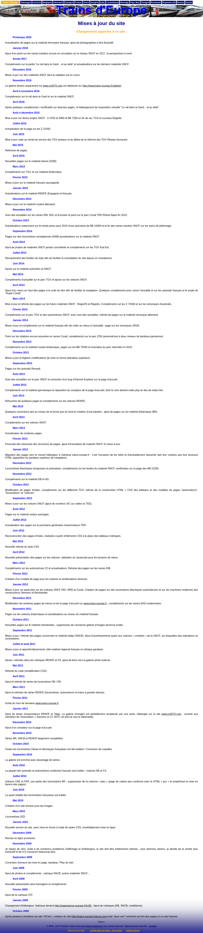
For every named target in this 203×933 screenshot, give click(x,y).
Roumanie (156, 2)
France (78, 2)
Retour (101, 921)
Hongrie (94, 2)
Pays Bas (134, 2)
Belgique (47, 2)
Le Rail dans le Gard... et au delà (105, 930)
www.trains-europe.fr (95, 603)
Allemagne (26, 2)
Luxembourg (112, 2)
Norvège (124, 2)
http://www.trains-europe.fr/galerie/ (102, 85)
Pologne (145, 2)
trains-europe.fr (93, 926)
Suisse (189, 2)
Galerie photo (133, 930)
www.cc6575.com (53, 85)
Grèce (86, 2)
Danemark (58, 2)
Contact (152, 926)
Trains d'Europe (10, 2)
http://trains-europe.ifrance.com (89, 916)
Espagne (69, 2)
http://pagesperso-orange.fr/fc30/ (73, 905)
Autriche (37, 2)
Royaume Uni (169, 2)
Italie (102, 2)
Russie (180, 2)
